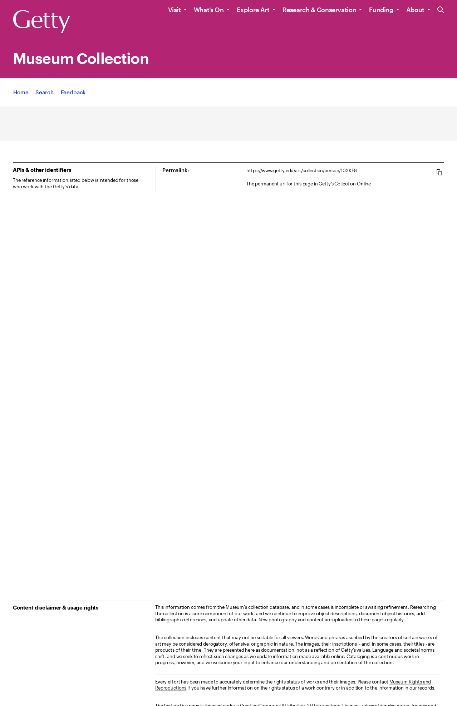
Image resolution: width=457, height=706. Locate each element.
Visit (174, 10)
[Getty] (41, 22)
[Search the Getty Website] (440, 10)
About (415, 10)
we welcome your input (230, 662)
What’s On (209, 10)
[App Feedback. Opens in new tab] (73, 92)
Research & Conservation (319, 10)
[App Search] (44, 92)
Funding (381, 10)
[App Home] (20, 92)
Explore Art (253, 10)
